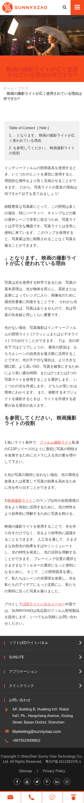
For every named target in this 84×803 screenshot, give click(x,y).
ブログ (22, 88)
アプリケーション (23, 671)
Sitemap (25, 771)
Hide (43, 128)
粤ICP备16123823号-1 (63, 761)
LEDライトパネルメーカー (43, 604)
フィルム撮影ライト (56, 442)
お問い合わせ (19, 700)
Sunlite (16, 657)
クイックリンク (21, 686)
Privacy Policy (54, 771)
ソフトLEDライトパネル (28, 643)
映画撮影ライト (19, 500)
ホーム (8, 88)
